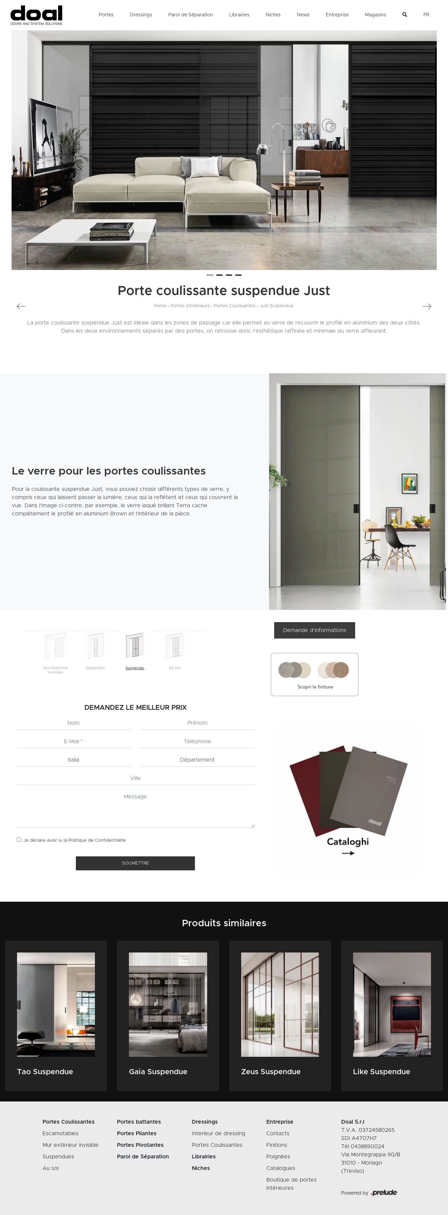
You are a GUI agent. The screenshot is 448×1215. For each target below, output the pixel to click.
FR (426, 15)
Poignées (278, 1156)
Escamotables (61, 1133)
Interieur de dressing (218, 1133)
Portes (106, 15)
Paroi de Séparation (190, 15)
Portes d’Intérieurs (190, 306)
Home (160, 306)
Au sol (51, 1168)
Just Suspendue (277, 306)
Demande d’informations (314, 630)
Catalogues (280, 1168)
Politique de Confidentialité (97, 840)
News (303, 15)
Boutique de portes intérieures (291, 1184)
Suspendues (58, 1156)
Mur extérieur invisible (71, 1145)
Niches (273, 15)
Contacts (277, 1133)
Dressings (141, 15)
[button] (210, 275)
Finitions (276, 1145)
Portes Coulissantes (234, 306)
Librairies (239, 15)
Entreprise (337, 15)
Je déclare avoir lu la (74, 840)
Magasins (375, 15)
